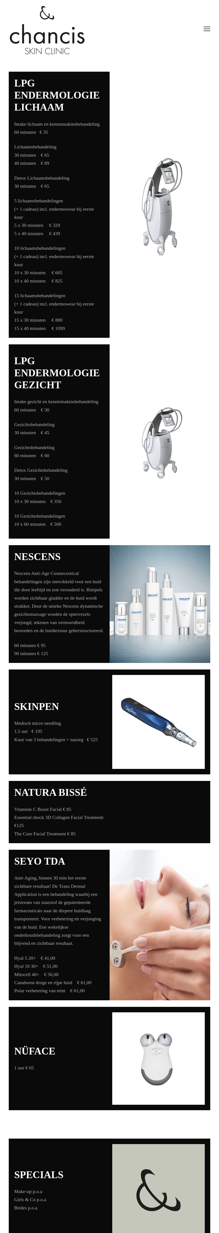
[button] (207, 29)
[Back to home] (47, 28)
